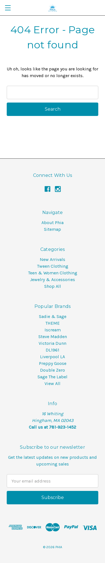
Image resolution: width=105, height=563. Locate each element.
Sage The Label (52, 376)
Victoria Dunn (52, 343)
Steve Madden (52, 336)
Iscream (53, 329)
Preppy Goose (52, 363)
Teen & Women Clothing (52, 272)
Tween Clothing (52, 266)
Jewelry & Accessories (52, 279)
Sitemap (52, 229)
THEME (52, 323)
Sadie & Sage (52, 316)
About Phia (52, 222)
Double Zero (52, 370)
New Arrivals (52, 259)
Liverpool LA (52, 356)
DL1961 (52, 350)
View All (52, 383)
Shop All (52, 286)
